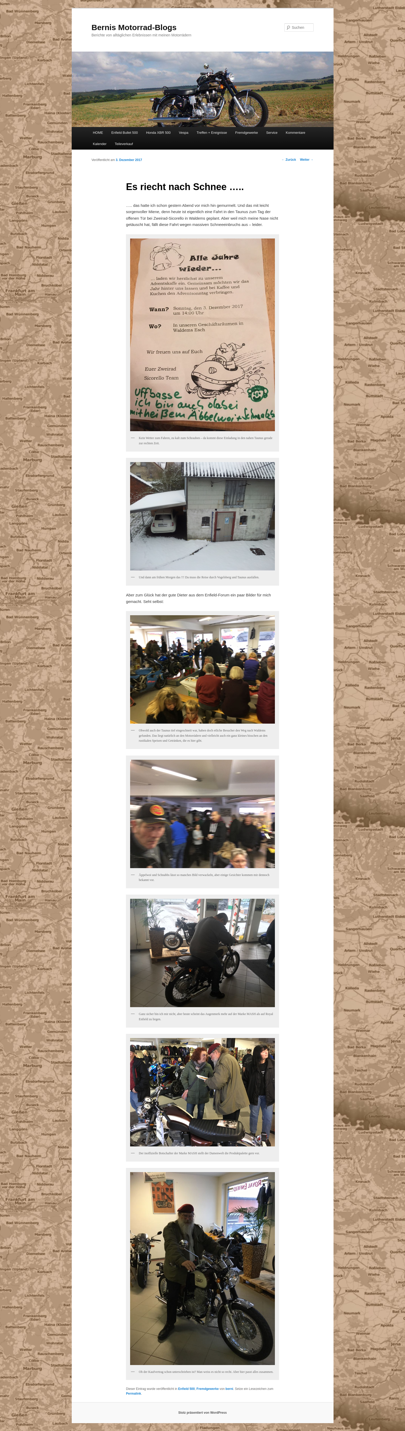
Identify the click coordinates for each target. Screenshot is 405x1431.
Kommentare (295, 133)
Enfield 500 (186, 1389)
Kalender (100, 144)
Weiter (307, 160)
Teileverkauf (124, 144)
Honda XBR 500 (158, 133)
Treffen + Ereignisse (212, 133)
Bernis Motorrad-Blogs (134, 27)
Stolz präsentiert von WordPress (202, 1413)
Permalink (133, 1393)
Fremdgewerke (246, 133)
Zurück (288, 160)
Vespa (183, 133)
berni (229, 1389)
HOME (98, 133)
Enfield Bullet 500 (124, 133)
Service (272, 133)
